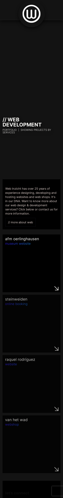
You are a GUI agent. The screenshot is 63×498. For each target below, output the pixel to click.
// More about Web (20, 222)
